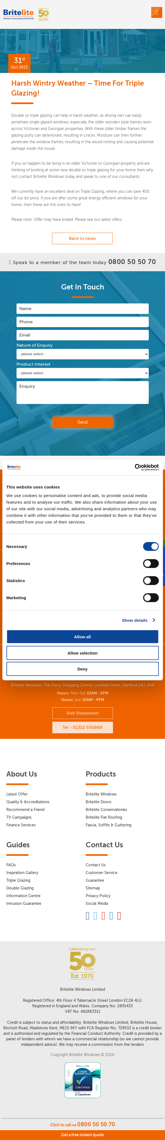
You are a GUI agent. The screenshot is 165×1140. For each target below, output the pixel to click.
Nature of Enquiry (35, 345)
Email (24, 335)
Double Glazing (20, 888)
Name (25, 308)
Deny (82, 669)
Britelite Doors (98, 802)
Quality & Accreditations (27, 802)
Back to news (82, 238)
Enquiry (27, 386)
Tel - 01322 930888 (82, 727)
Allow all (82, 636)
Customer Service (101, 872)
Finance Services (21, 825)
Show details (135, 620)
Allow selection (82, 652)
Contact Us (96, 865)
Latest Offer (17, 794)
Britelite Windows (101, 794)
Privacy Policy (98, 896)
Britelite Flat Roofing (104, 817)
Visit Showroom (82, 713)
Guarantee (95, 880)
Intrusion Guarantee (23, 903)
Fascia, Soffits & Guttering (108, 825)
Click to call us (82, 1124)
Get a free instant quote (82, 1135)
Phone (26, 321)
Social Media (97, 903)
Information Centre (23, 896)
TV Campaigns (18, 817)
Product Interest (33, 364)
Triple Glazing (18, 880)
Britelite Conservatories (106, 809)
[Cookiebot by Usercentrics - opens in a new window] (134, 467)
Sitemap (93, 888)
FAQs (11, 865)
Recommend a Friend (25, 809)
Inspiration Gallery (22, 872)
